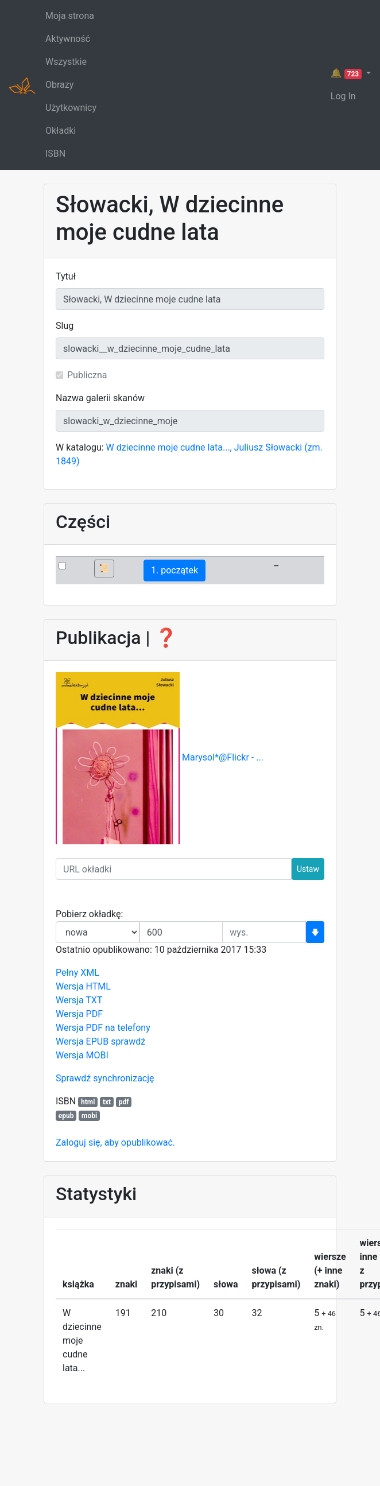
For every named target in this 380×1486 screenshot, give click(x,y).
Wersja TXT (79, 1000)
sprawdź (128, 1041)
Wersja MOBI (82, 1055)
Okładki (60, 130)
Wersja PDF (79, 1013)
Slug (64, 325)
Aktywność (67, 38)
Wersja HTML (83, 986)
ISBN (55, 153)
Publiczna (87, 375)
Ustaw (308, 869)
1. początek (174, 570)
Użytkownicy (70, 107)
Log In (343, 96)
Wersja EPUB (82, 1041)
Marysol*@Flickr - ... (222, 757)
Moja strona (69, 15)
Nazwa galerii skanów (100, 398)
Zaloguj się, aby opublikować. (115, 1142)
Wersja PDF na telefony (103, 1027)
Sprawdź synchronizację (105, 1078)
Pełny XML (77, 972)
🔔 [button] (347, 73)
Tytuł (66, 276)
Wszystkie (66, 61)
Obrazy (59, 84)
